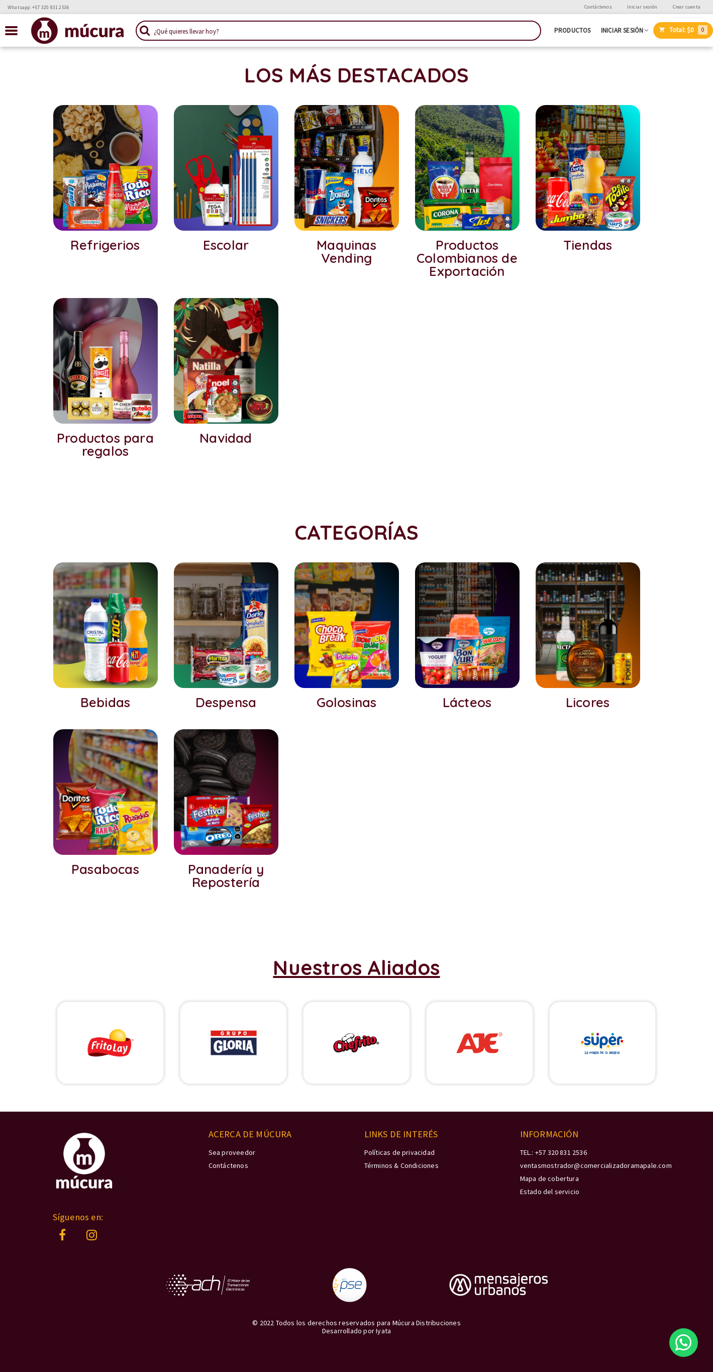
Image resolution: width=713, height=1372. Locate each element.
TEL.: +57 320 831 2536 (553, 1152)
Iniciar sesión (642, 7)
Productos (572, 31)
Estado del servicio (550, 1191)
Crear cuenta (686, 7)
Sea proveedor (232, 1152)
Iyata (383, 1330)
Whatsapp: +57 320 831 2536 (38, 7)
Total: (683, 30)
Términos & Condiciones (401, 1165)
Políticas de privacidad (399, 1152)
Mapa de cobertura (549, 1178)
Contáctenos (598, 7)
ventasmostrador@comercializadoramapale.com (596, 1165)
